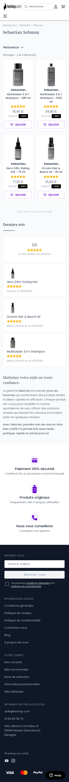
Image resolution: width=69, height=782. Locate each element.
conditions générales (37, 583)
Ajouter (18, 124)
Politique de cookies (17, 613)
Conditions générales (19, 606)
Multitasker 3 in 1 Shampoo (26, 351)
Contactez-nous (15, 628)
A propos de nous (16, 642)
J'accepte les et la (33, 585)
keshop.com (10, 25)
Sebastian (25, 25)
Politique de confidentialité (22, 620)
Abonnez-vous (34, 575)
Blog (7, 635)
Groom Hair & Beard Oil (23, 317)
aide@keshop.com (17, 711)
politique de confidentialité (26, 586)
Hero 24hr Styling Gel (22, 282)
